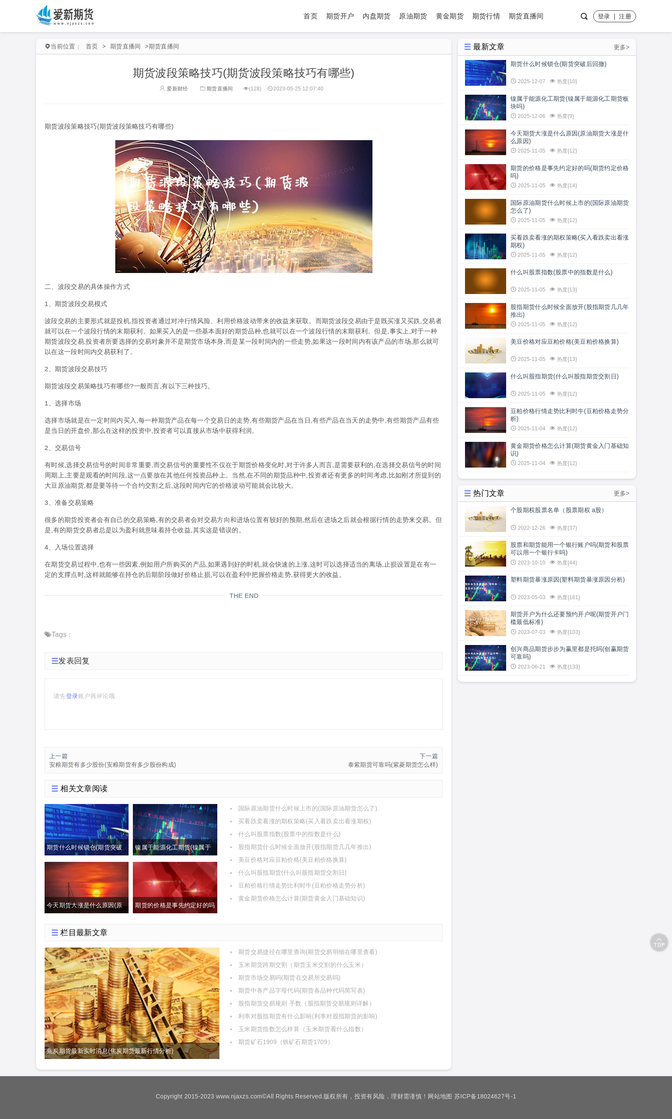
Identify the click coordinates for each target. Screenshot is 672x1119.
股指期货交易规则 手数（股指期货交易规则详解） (306, 1003)
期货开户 (340, 16)
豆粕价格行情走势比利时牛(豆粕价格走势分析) (301, 885)
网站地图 (440, 1096)
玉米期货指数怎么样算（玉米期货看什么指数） (302, 1029)
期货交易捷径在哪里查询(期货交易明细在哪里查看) (308, 951)
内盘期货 (376, 16)
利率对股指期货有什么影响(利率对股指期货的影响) (308, 1016)
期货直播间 (526, 16)
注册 (625, 16)
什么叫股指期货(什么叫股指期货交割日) (292, 872)
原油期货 (413, 16)
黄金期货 (450, 16)
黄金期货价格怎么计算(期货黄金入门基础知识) (301, 898)
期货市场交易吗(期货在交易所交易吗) (289, 977)
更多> (622, 47)
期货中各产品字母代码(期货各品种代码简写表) (301, 990)
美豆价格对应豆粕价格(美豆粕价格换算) (292, 859)
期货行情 (486, 16)
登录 (604, 16)
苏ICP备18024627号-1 (485, 1096)
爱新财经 (173, 89)
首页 (310, 16)
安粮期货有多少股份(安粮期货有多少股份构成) (112, 764)
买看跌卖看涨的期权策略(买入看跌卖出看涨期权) (304, 821)
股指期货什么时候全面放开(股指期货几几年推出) (304, 846)
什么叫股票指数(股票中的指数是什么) (289, 834)
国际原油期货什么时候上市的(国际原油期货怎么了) (308, 808)
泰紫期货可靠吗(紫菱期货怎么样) (393, 764)
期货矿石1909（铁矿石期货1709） (285, 1041)
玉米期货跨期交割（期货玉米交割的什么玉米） (302, 964)
